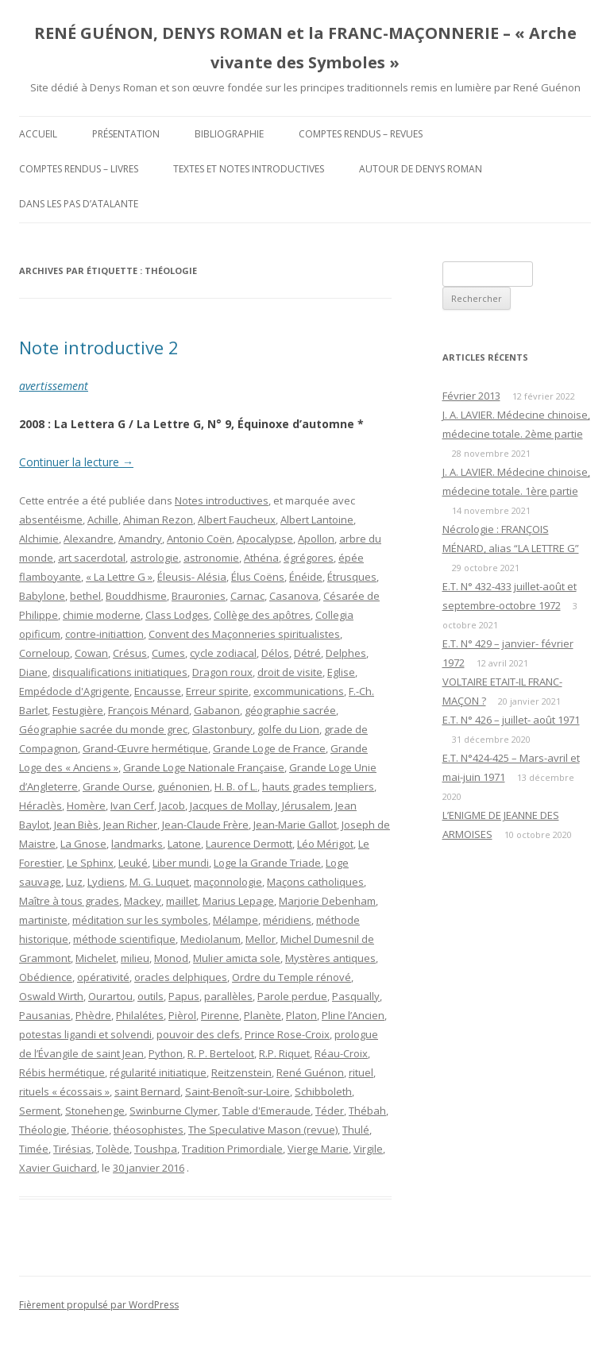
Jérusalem (306, 805)
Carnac (247, 596)
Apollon (316, 538)
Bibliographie (229, 134)
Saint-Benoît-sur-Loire (237, 1091)
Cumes (168, 653)
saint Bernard (147, 1091)
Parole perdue (292, 996)
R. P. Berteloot (220, 1053)
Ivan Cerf (132, 805)
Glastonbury (222, 729)
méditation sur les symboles (140, 920)
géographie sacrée (290, 710)
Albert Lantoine (316, 519)
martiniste (43, 920)
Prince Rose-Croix (287, 1034)
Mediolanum (210, 939)
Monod (171, 958)
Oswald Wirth (51, 996)
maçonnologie (228, 882)
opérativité (103, 977)
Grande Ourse (117, 786)
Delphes (346, 653)
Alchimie (39, 538)
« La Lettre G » (119, 577)
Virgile (368, 1149)
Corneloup (44, 653)
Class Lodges (177, 615)
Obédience (45, 977)
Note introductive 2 (99, 347)
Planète (262, 1015)
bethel (85, 596)
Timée (33, 1149)
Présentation (126, 134)
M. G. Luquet (159, 882)
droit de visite (289, 672)
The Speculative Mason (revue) (263, 1129)
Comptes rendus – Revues (361, 134)
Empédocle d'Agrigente (74, 691)
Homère (86, 805)
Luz (74, 882)
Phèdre (93, 1015)
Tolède (112, 1149)
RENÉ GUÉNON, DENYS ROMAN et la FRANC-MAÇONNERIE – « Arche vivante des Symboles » (305, 47)
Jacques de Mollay (233, 805)
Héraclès (40, 805)
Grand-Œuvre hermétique (145, 748)
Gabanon (217, 710)
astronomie (211, 558)
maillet (182, 901)
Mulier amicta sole (236, 958)
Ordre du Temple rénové (291, 977)
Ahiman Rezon (158, 519)
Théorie (90, 1129)
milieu (135, 958)
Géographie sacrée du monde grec (103, 729)
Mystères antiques (330, 958)
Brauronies (199, 596)
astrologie (154, 558)
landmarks (137, 843)
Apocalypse (265, 538)
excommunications (298, 691)
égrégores (309, 558)
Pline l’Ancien (353, 1015)
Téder (329, 1110)
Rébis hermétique (62, 1072)
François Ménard (148, 710)
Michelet (95, 958)
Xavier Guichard (58, 1168)
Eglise (341, 672)
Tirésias (72, 1149)
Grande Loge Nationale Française (203, 767)
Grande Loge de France (269, 748)
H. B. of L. (235, 786)
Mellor (260, 939)
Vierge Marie (318, 1149)
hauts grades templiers (318, 786)
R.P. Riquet (284, 1053)
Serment (39, 1110)
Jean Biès (76, 824)
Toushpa (155, 1149)
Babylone (42, 596)
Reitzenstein (241, 1072)
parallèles (228, 996)
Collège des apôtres (262, 615)
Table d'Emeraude (266, 1110)
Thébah (367, 1110)
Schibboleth (323, 1091)
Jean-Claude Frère (205, 824)
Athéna (261, 558)
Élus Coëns (257, 577)
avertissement (53, 385)
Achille (102, 519)
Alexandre (89, 538)
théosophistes (148, 1129)
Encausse (157, 691)
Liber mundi (180, 863)
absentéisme (51, 519)
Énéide (305, 577)
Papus (183, 996)
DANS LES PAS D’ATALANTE (78, 204)
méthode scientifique (124, 939)
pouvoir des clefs (198, 1034)
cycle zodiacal (223, 653)
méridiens (287, 920)
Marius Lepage (238, 901)
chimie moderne (102, 615)
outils (150, 996)
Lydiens (106, 882)
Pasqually (356, 996)
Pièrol (182, 1015)
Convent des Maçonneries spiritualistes (244, 634)
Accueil (38, 134)
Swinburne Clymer (173, 1110)
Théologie (43, 1129)
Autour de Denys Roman (420, 169)
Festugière (77, 710)
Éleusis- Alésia (191, 577)
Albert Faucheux (237, 519)
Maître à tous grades (69, 901)
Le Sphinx (90, 863)
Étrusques (351, 577)
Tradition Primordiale (232, 1149)
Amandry (140, 538)
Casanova (294, 596)
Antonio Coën (199, 538)
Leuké (133, 863)
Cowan (91, 653)
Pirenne (220, 1015)
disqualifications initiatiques (119, 672)
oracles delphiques (180, 977)
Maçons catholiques (315, 882)
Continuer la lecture (76, 461)
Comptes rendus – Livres (78, 169)
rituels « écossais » (64, 1091)
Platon (301, 1015)
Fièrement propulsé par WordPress (99, 1305)
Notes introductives (221, 500)
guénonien (183, 786)
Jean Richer (130, 824)
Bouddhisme (136, 596)
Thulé (355, 1129)
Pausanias (45, 1015)
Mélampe (235, 920)
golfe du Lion (288, 729)
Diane (33, 672)
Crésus (130, 653)
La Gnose (83, 843)
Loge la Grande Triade (267, 863)
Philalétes (140, 1015)
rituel (361, 1072)
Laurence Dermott (249, 843)
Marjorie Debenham (327, 901)
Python (166, 1053)
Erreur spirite (217, 691)
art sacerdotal (91, 558)
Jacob (172, 805)
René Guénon (310, 1072)
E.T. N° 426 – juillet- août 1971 (511, 720)
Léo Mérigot (325, 843)
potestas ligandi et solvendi (85, 1034)
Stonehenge (95, 1110)
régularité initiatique (158, 1072)
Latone (184, 843)
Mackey (142, 901)
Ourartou (110, 996)
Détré (307, 653)
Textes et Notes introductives (248, 169)
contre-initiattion (104, 634)
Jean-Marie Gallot (295, 824)
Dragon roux (222, 672)
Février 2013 (471, 395)
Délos (275, 653)
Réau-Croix (341, 1053)
